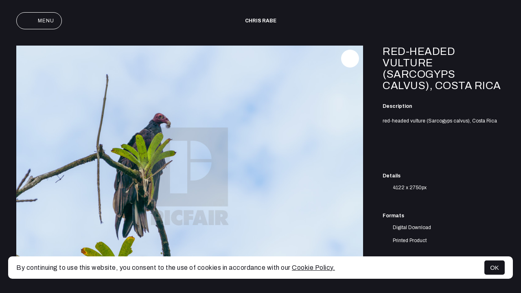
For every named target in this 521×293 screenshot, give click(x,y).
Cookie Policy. (313, 267)
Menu (39, 21)
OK (494, 267)
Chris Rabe (260, 21)
